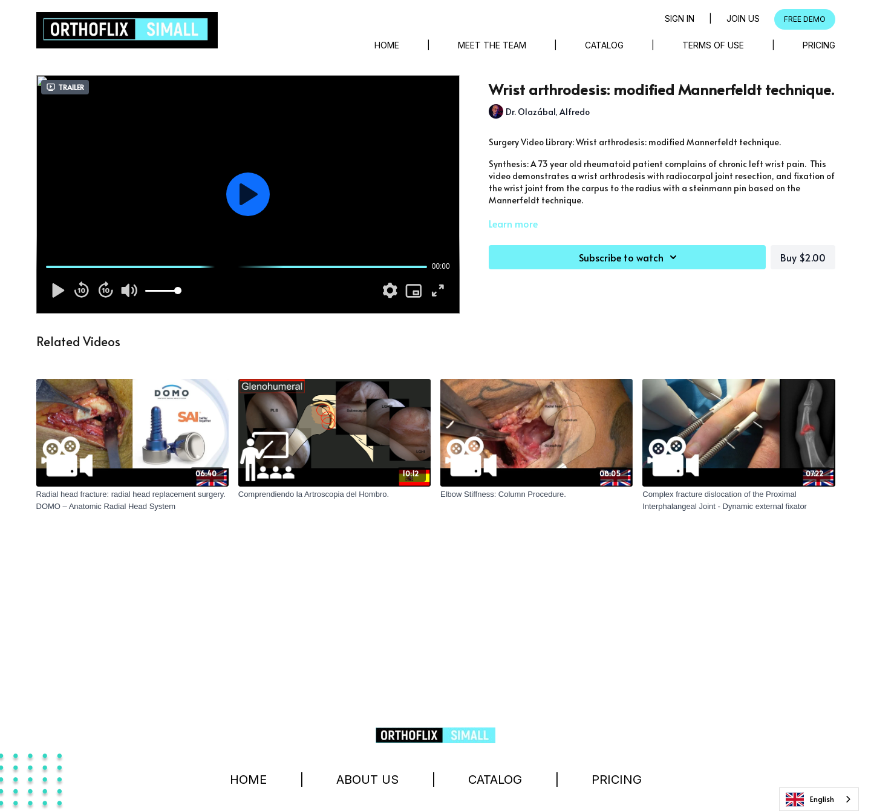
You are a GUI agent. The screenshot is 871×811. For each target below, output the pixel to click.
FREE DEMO (805, 19)
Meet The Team (492, 45)
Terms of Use (713, 45)
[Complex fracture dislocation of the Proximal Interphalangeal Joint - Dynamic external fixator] (738, 500)
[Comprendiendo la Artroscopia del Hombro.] (334, 494)
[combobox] (819, 799)
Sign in (679, 18)
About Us (367, 779)
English (810, 799)
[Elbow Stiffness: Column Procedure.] (536, 494)
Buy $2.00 (803, 257)
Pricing (819, 45)
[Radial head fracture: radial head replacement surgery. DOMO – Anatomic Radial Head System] (132, 500)
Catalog (604, 45)
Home (386, 45)
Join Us (743, 18)
